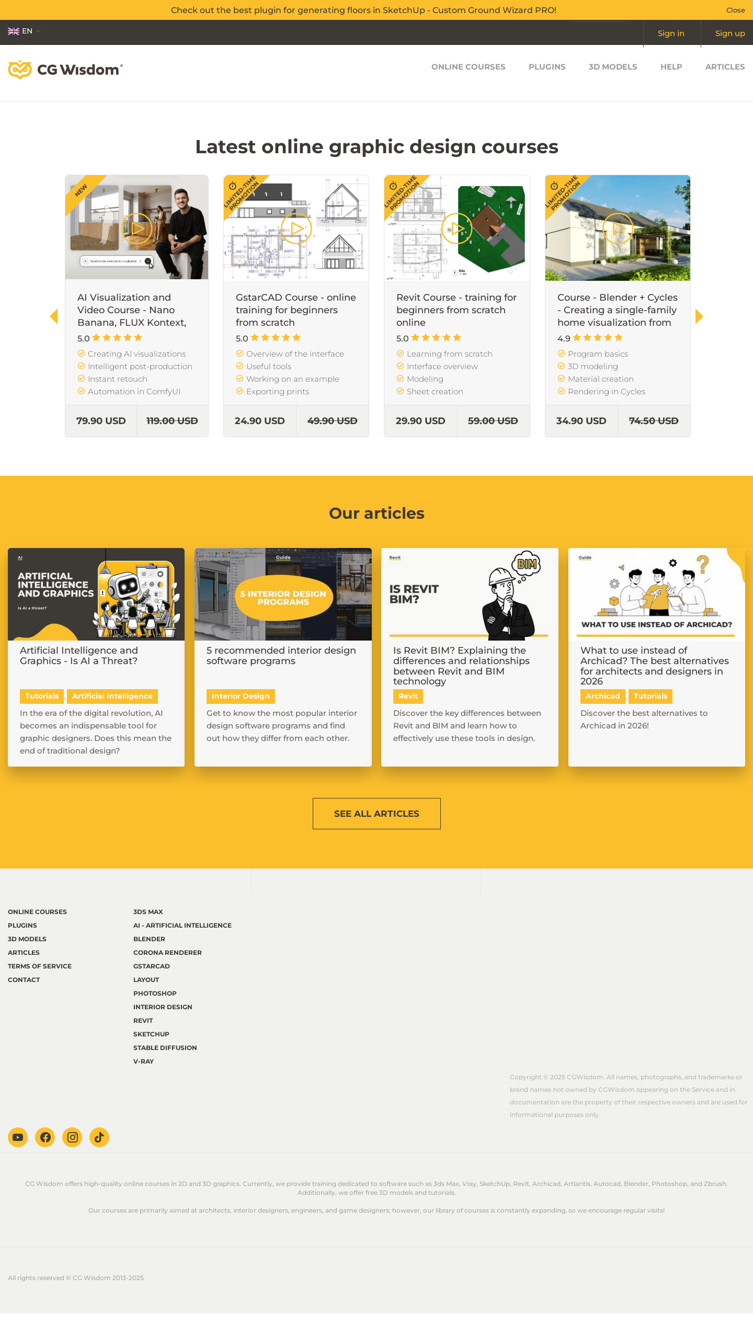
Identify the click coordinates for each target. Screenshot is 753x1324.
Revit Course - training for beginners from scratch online (456, 310)
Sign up (730, 32)
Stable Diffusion (165, 1058)
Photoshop (155, 1004)
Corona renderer (167, 963)
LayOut (146, 990)
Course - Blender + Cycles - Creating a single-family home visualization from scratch (617, 316)
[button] (699, 316)
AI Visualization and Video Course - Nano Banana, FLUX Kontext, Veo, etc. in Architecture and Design (133, 322)
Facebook (45, 1148)
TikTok (99, 1148)
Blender (149, 949)
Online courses (468, 73)
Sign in (671, 32)
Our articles (377, 511)
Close (735, 10)
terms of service (40, 976)
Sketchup (151, 1044)
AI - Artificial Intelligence (182, 936)
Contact (24, 990)
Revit (143, 1031)
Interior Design (162, 1017)
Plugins (547, 73)
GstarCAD (151, 976)
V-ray (143, 1072)
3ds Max (148, 922)
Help (671, 73)
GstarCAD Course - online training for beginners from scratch (296, 310)
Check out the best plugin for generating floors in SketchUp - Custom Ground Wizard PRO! (363, 10)
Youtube (18, 1148)
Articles (725, 73)
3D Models (613, 73)
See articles (376, 816)
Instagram (72, 1148)
